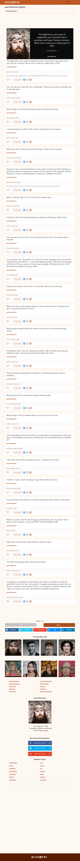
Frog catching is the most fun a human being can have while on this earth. (38, 500)
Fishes (16, 295)
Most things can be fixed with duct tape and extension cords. (33, 109)
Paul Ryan (43, 689)
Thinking (9, 448)
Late (19, 570)
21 (10, 190)
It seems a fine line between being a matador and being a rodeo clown (37, 217)
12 (10, 408)
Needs (16, 275)
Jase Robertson (11, 67)
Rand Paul (12, 689)
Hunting (9, 488)
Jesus (8, 72)
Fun (8, 404)
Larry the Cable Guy (46, 681)
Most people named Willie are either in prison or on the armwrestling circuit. (36, 329)
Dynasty (12, 118)
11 (10, 492)
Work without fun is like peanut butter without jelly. (29, 395)
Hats (14, 530)
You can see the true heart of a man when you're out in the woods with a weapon (38, 238)
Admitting (9, 384)
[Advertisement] (40, 20)
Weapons (16, 248)
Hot (16, 317)
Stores (18, 468)
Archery (14, 488)
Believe (9, 362)
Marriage (12, 550)
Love (8, 550)
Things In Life (15, 424)
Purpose (15, 72)
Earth (16, 138)
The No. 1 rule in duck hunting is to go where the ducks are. (32, 480)
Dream (42, 774)
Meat (8, 468)
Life (41, 768)
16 (10, 279)
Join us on (40, 743)
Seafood (19, 158)
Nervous (12, 468)
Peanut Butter (13, 404)
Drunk (19, 182)
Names (13, 339)
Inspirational (13, 763)
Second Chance (14, 597)
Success (42, 765)
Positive (11, 777)
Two (11, 530)
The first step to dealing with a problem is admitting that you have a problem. (36, 374)
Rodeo (12, 226)
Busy (12, 295)
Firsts (14, 384)
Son (8, 275)
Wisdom (42, 771)
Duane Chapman (14, 681)
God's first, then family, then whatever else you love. (29, 542)
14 (10, 299)
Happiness (43, 780)
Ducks (8, 295)
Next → (59, 625)
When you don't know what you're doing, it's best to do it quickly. (34, 149)
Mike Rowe (12, 691)
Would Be (19, 448)
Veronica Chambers (46, 691)
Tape (8, 118)
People (11, 275)
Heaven (12, 138)
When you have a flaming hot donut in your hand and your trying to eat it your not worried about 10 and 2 (38, 307)
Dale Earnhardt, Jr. (14, 684)
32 (10, 102)
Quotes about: (40, 11)
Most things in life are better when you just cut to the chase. (32, 415)
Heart (8, 248)
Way (18, 206)
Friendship (12, 768)
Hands (8, 317)
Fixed (16, 118)
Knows (14, 158)
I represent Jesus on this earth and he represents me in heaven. (34, 129)
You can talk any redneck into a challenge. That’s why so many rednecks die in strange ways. (39, 88)
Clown (16, 226)
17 (10, 142)
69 (10, 79)
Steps (18, 384)
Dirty (8, 570)
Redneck (17, 98)
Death (12, 98)
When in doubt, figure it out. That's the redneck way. (29, 197)
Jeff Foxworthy (44, 684)
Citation (45, 730)
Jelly (19, 404)
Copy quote (17, 79)
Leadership (12, 774)
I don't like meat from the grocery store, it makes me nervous (33, 460)
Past (11, 72)
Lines (8, 226)
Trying (13, 317)
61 (10, 122)
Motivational (13, 771)
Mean (8, 182)
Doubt (14, 206)
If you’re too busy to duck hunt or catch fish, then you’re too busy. (34, 286)
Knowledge (12, 780)
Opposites (13, 182)
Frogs (14, 508)
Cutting (9, 424)
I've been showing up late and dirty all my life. (26, 562)
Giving (21, 597)
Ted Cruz (42, 686)
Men (12, 248)
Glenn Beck (12, 686)
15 (10, 252)
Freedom (42, 777)
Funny (8, 98)
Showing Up (13, 570)
